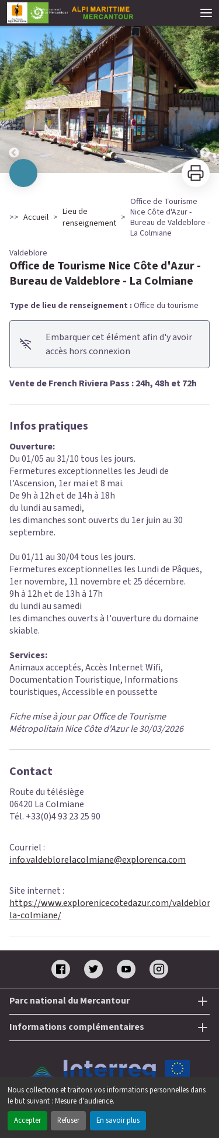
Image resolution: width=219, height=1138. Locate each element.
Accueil (35, 217)
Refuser (68, 1120)
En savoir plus (118, 1120)
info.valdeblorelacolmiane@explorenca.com (97, 859)
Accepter (27, 1120)
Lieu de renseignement (89, 217)
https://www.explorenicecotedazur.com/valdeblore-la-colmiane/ (113, 909)
